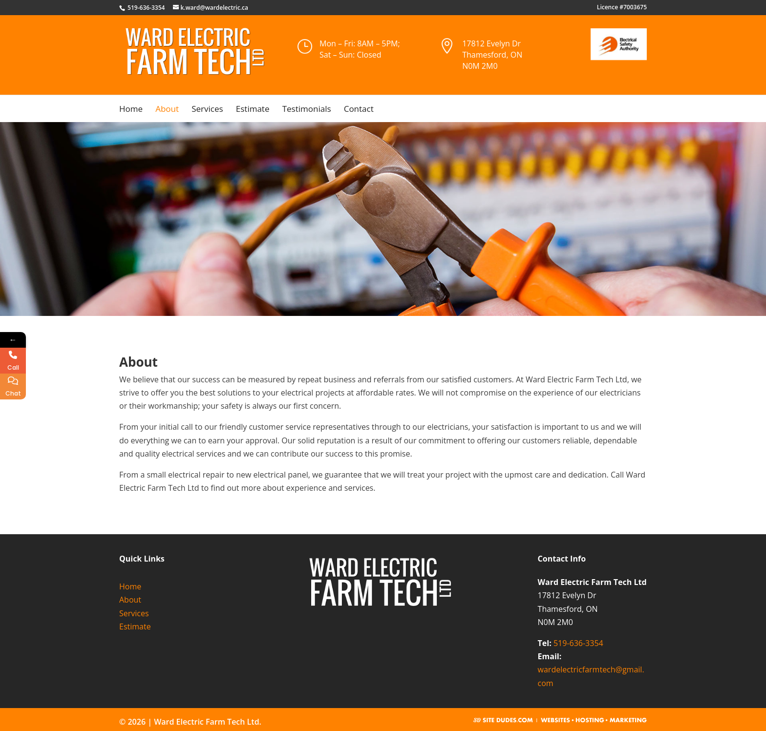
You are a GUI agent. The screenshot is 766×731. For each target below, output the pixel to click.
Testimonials (306, 109)
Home (131, 109)
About (167, 109)
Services (207, 109)
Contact (359, 109)
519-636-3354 (578, 643)
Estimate (253, 109)
